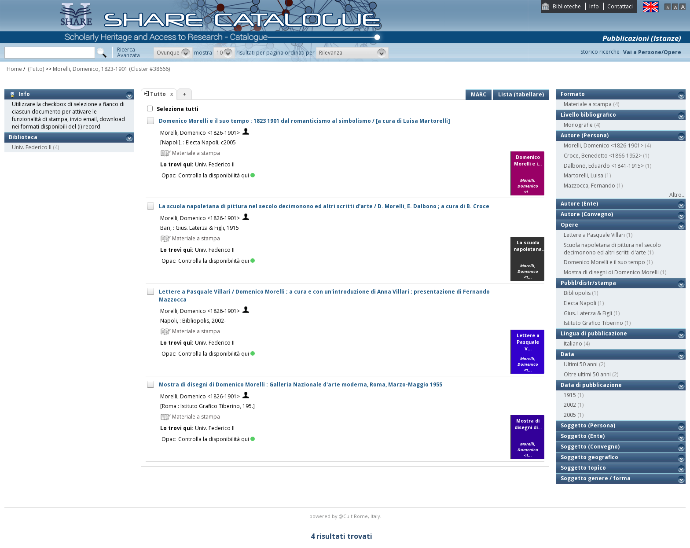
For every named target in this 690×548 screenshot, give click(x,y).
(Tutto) (35, 69)
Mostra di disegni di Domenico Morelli (611, 272)
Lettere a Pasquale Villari (594, 235)
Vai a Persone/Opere (652, 52)
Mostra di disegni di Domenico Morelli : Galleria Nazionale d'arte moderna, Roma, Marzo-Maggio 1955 (300, 384)
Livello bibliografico (588, 114)
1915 (570, 395)
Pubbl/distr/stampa (588, 283)
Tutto (158, 94)
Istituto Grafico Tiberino (593, 323)
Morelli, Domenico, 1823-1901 (90, 69)
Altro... (677, 195)
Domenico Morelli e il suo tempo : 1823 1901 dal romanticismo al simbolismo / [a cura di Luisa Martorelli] (304, 121)
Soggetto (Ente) (583, 436)
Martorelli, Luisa (583, 175)
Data (567, 354)
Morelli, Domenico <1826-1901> (200, 132)
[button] (173, 53)
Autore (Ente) (579, 203)
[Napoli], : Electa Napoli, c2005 (198, 142)
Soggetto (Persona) (588, 425)
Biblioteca (23, 137)
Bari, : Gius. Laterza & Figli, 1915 (199, 228)
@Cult (346, 516)
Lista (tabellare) (521, 94)
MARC (478, 94)
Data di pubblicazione (591, 385)
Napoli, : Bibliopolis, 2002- (193, 320)
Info (594, 6)
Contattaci (620, 6)
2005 (570, 415)
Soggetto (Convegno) (590, 446)
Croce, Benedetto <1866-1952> (603, 155)
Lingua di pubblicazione (594, 333)
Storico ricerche (600, 51)
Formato (573, 94)
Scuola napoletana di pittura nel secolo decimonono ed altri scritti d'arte (612, 248)
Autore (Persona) (585, 135)
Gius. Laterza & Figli (588, 313)
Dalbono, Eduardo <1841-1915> (604, 165)
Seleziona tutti (176, 109)
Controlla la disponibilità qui (216, 175)
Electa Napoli (580, 303)
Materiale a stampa (588, 104)
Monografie (578, 125)
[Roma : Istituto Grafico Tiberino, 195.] (207, 406)
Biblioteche (567, 6)
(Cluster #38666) (149, 69)
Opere (569, 224)
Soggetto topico (583, 467)
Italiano (573, 343)
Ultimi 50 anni (581, 364)
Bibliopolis (577, 293)
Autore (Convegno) (587, 214)
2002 (570, 404)
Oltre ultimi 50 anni (587, 374)
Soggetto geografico (589, 457)
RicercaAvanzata (128, 52)
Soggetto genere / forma (596, 478)
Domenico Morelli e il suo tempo (604, 262)
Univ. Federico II (31, 147)
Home (14, 69)
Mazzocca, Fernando (589, 185)
